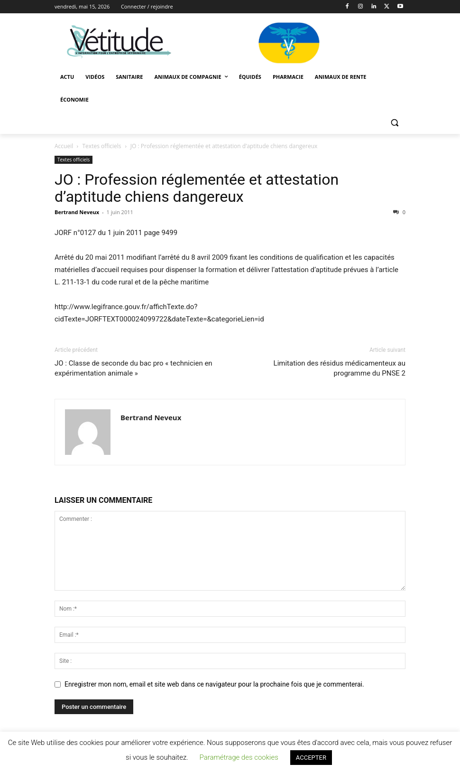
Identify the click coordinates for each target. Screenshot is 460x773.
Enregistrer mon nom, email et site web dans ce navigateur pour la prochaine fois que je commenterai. (214, 684)
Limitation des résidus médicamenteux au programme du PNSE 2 (339, 368)
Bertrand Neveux (77, 212)
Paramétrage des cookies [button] (238, 757)
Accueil (64, 146)
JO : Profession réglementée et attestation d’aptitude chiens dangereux (197, 188)
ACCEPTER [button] (311, 757)
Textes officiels (102, 146)
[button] (394, 123)
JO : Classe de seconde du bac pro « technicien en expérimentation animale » (133, 368)
